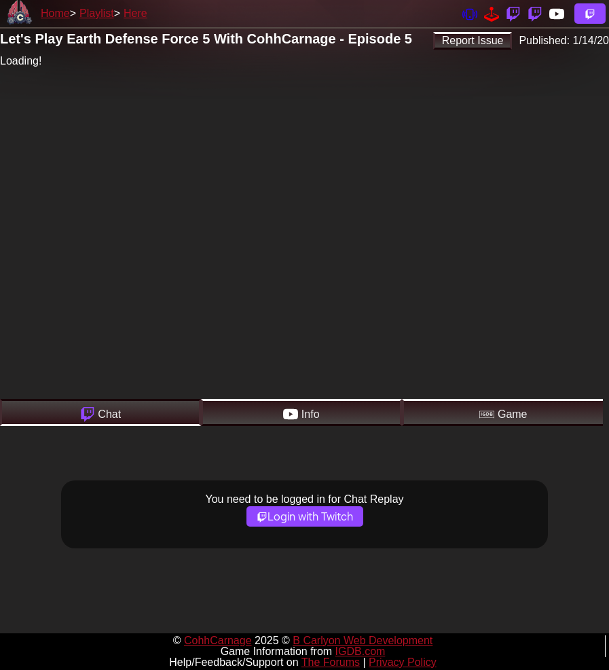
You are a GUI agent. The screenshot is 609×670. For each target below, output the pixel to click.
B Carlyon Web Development (362, 640)
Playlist (96, 13)
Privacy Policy (403, 662)
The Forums (330, 662)
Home (55, 13)
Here (135, 13)
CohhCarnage (218, 640)
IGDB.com (360, 651)
